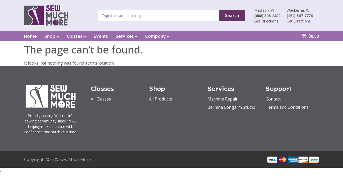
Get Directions (266, 21)
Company (157, 36)
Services (126, 36)
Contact (273, 99)
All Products (160, 99)
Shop (51, 36)
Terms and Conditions (287, 107)
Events (101, 36)
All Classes (101, 99)
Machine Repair (222, 99)
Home (30, 36)
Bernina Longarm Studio (231, 107)
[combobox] (158, 15)
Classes (76, 36)
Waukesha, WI (298, 10)
